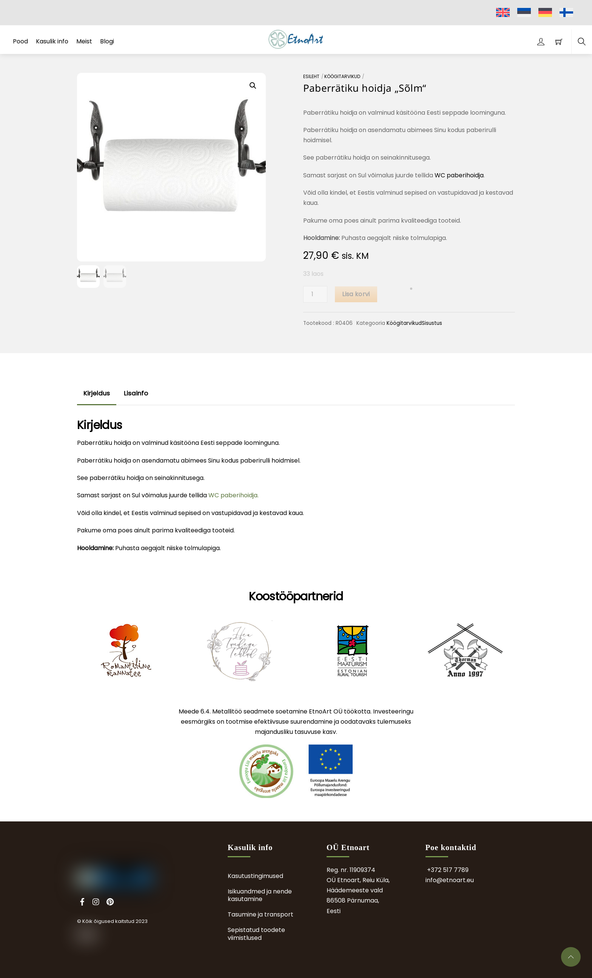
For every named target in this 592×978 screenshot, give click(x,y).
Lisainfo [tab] (136, 393)
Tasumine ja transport (260, 914)
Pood (20, 41)
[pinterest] (110, 900)
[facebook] (82, 900)
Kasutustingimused (255, 876)
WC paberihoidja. (233, 495)
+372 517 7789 (448, 870)
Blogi (107, 41)
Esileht (311, 76)
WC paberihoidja (459, 175)
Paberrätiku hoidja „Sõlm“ (364, 88)
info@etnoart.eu (450, 880)
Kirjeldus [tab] (96, 393)
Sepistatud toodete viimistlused (256, 934)
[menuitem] (502, 12)
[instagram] (96, 900)
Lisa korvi (356, 294)
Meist (84, 41)
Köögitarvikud (342, 76)
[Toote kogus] (315, 294)
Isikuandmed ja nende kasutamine (260, 895)
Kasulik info (52, 41)
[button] (253, 85)
